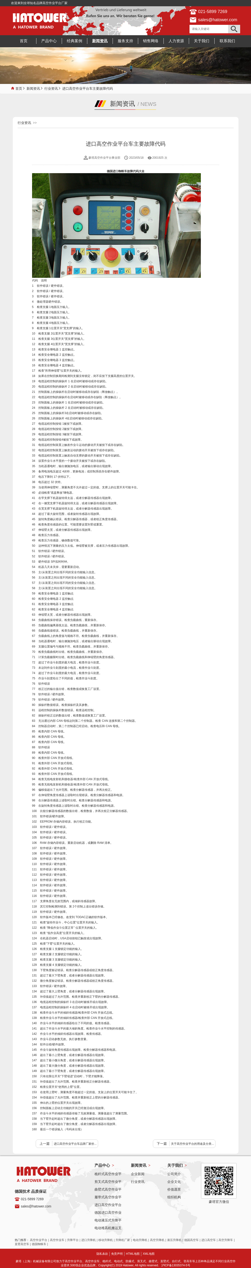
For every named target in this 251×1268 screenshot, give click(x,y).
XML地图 (149, 1253)
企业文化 (174, 1182)
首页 (18, 88)
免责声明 (117, 1253)
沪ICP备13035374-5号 (175, 1265)
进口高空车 (208, 1240)
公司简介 (174, 1174)
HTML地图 (133, 1253)
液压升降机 (174, 1240)
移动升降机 (105, 1240)
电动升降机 (140, 1240)
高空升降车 (225, 1240)
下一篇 (162, 1143)
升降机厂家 (122, 1240)
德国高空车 (191, 1240)
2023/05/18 (136, 157)
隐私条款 (102, 1253)
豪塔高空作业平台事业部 (104, 157)
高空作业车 (57, 1240)
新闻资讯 (33, 88)
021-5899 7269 (32, 1199)
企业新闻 (137, 1174)
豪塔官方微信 (219, 1202)
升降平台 (73, 1240)
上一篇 (45, 1143)
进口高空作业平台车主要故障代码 (87, 88)
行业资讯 (51, 88)
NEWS (148, 104)
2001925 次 (159, 157)
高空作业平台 (38, 1240)
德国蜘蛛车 (39, 1244)
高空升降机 (157, 1240)
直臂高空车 (22, 1244)
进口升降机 (88, 1240)
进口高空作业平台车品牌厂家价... (75, 1143)
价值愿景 (174, 1189)
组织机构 (174, 1197)
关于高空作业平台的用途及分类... (192, 1143)
